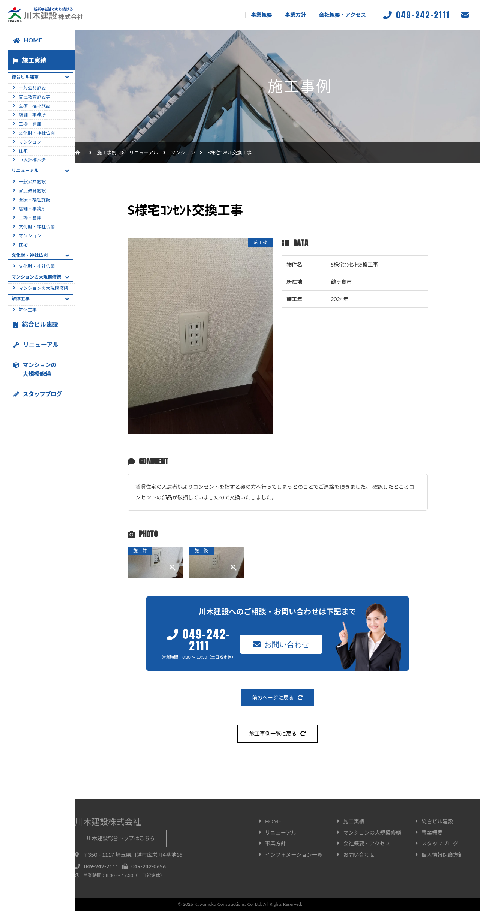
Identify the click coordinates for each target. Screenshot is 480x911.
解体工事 (28, 310)
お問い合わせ (281, 644)
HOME (27, 39)
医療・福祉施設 (34, 106)
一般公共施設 (32, 88)
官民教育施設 (32, 190)
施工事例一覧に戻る (277, 733)
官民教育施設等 (34, 97)
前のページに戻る (277, 697)
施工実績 (29, 60)
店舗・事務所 (32, 115)
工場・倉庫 (30, 124)
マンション (183, 153)
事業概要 (261, 15)
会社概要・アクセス (342, 15)
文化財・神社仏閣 (37, 133)
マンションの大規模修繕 (43, 288)
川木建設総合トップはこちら (121, 838)
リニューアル (35, 344)
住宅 (23, 151)
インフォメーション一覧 (293, 854)
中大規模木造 (32, 160)
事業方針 (295, 15)
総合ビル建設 (35, 324)
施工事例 (107, 153)
